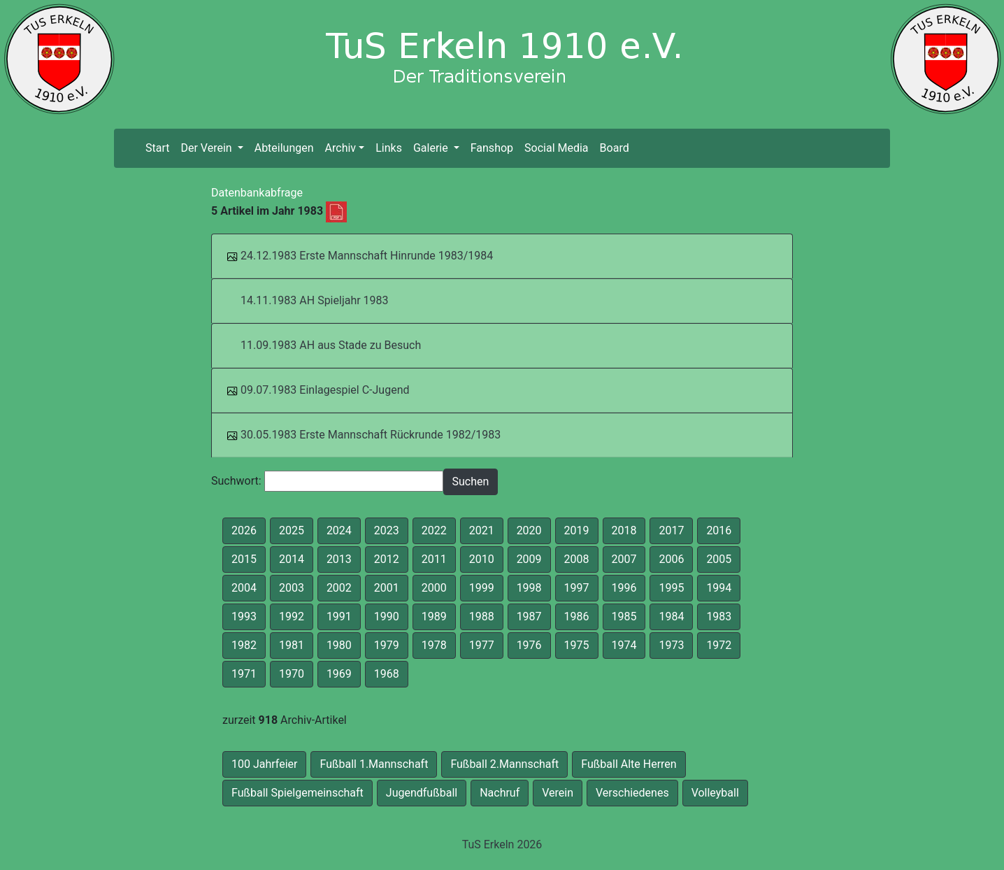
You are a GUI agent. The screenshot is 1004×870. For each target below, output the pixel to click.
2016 (718, 530)
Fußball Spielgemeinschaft (297, 792)
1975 (576, 645)
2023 (386, 530)
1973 (671, 645)
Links (388, 148)
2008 (576, 559)
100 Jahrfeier (264, 764)
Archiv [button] (341, 148)
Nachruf (499, 792)
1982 (244, 645)
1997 (576, 587)
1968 (386, 673)
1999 (481, 587)
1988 (481, 616)
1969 (339, 673)
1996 (624, 587)
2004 (244, 587)
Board (614, 148)
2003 (291, 587)
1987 (529, 616)
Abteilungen (284, 148)
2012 (386, 559)
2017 (671, 530)
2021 (481, 530)
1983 (718, 616)
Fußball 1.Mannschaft (374, 764)
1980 (339, 645)
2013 (339, 559)
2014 (291, 559)
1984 (671, 616)
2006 (671, 559)
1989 (434, 616)
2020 (529, 530)
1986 (576, 616)
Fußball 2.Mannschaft (504, 764)
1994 (718, 587)
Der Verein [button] (207, 148)
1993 (244, 616)
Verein (557, 792)
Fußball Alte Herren (628, 764)
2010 (481, 559)
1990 (386, 616)
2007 (624, 559)
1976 (529, 645)
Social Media (556, 148)
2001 (386, 587)
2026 (244, 530)
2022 (434, 530)
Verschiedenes (632, 792)
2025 (291, 530)
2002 (339, 587)
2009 (529, 559)
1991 (339, 616)
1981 (291, 645)
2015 (244, 559)
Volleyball (715, 792)
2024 (339, 530)
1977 (481, 645)
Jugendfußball (421, 792)
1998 (529, 587)
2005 (718, 559)
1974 (624, 645)
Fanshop (492, 148)
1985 (624, 616)
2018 (624, 530)
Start (160, 147)
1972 (718, 645)
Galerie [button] (432, 148)
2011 (434, 559)
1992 (291, 616)
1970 (291, 673)
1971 (244, 673)
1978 (434, 645)
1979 (386, 645)
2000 (434, 587)
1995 (671, 587)
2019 (576, 530)
